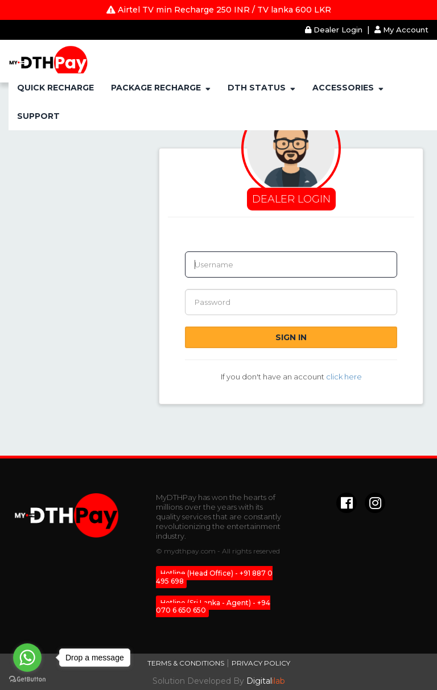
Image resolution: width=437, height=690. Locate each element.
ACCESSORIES (348, 87)
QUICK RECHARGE (55, 87)
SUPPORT (38, 116)
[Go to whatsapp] (27, 657)
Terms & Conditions (185, 663)
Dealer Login (335, 29)
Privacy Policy (261, 663)
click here (344, 376)
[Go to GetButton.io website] (27, 679)
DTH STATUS (261, 87)
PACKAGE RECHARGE (161, 87)
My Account (401, 29)
